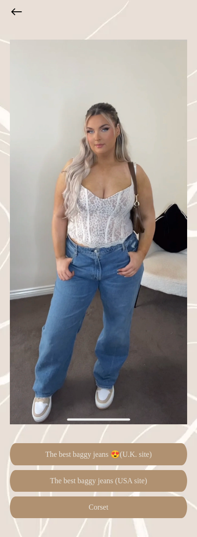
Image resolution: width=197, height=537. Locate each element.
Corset (99, 507)
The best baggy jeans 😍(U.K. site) (98, 454)
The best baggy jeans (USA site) (98, 481)
